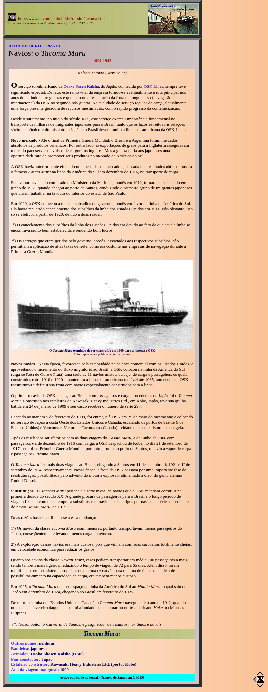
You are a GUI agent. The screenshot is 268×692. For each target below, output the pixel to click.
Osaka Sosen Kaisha (81, 86)
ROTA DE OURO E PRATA (34, 45)
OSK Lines (153, 86)
